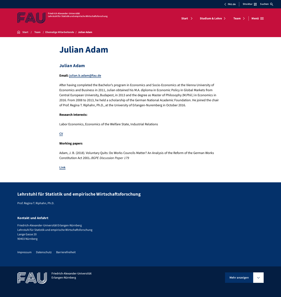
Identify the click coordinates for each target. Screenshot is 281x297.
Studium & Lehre (211, 18)
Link (62, 167)
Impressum (24, 252)
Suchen (266, 4)
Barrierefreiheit (66, 252)
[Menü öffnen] (258, 18)
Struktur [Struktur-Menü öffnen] (250, 4)
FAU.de (230, 4)
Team (237, 18)
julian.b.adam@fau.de (85, 75)
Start (184, 18)
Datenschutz (44, 252)
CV (61, 133)
